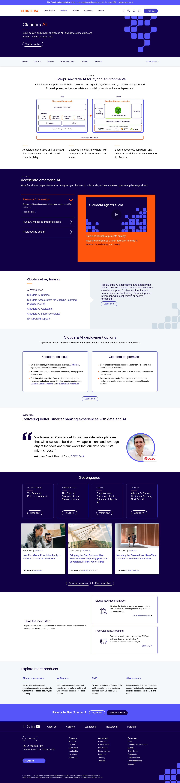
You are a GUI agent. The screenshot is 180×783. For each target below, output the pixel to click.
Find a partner (104, 751)
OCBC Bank (77, 456)
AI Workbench (35, 290)
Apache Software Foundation (72, 777)
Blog (130, 741)
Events (131, 748)
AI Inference (74, 365)
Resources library (135, 761)
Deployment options (67, 61)
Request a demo (117, 713)
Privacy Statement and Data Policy (64, 775)
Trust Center (133, 751)
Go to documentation (141, 616)
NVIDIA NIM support (38, 318)
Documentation (134, 758)
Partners (131, 726)
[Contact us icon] (123, 11)
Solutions (75, 11)
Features (51, 61)
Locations (73, 754)
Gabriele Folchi (85, 570)
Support (101, 11)
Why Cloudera (49, 11)
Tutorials (101, 761)
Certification (103, 741)
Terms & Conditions (49, 775)
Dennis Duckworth (133, 570)
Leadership (90, 726)
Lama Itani (93, 570)
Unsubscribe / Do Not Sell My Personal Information (87, 775)
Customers (84, 61)
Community (132, 754)
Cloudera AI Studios (38, 295)
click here (100, 777)
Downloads (102, 748)
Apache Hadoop (26, 777)
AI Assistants (133, 678)
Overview (24, 61)
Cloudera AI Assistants (39, 308)
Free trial (151, 11)
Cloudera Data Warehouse (68, 384)
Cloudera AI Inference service (43, 313)
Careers (70, 726)
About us (51, 726)
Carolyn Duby (37, 570)
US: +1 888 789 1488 (32, 746)
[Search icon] (134, 11)
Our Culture (73, 748)
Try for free (97, 713)
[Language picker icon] (139, 12)
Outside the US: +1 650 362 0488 (38, 749)
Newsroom (111, 726)
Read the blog (28, 212)
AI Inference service (33, 678)
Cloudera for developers (138, 745)
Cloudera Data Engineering (42, 384)
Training (101, 758)
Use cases (37, 61)
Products (63, 11)
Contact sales (104, 745)
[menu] (129, 10)
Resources (88, 11)
